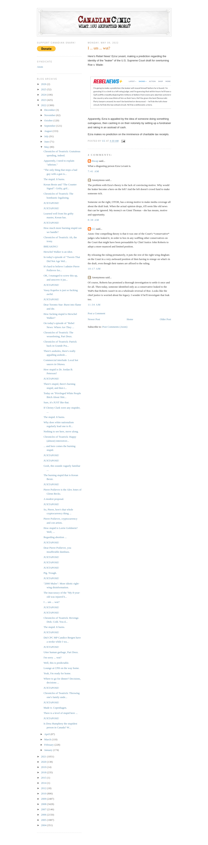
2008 (44, 804)
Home (130, 319)
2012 (44, 788)
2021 (44, 756)
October (48, 120)
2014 (44, 782)
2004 (44, 825)
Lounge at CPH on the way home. (61, 668)
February (49, 744)
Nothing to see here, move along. (60, 431)
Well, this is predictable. (56, 662)
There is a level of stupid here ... (60, 712)
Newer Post (94, 319)
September (50, 125)
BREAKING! (50, 246)
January (48, 749)
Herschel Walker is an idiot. (58, 251)
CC (93, 228)
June (47, 141)
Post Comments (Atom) (115, 326)
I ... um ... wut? (51, 602)
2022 (44, 105)
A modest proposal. (53, 498)
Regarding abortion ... (55, 537)
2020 (44, 761)
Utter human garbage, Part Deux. (60, 652)
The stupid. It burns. (54, 179)
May (47, 146)
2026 (44, 84)
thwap (95, 160)
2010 (44, 793)
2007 (44, 809)
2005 (44, 819)
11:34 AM (94, 304)
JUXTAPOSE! (51, 202)
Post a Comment (96, 313)
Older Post (165, 319)
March (48, 739)
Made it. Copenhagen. (55, 707)
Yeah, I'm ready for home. (57, 673)
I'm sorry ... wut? (52, 657)
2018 (44, 772)
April (47, 734)
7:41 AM (93, 171)
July (46, 136)
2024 (44, 94)
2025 (44, 89)
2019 (44, 767)
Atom (40, 66)
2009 (44, 798)
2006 (44, 814)
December (50, 109)
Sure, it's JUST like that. (56, 402)
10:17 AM (94, 268)
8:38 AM (93, 219)
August (48, 131)
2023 (44, 99)
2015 (44, 777)
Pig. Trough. (50, 572)
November (50, 115)
